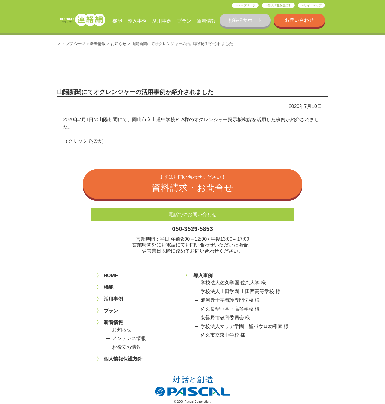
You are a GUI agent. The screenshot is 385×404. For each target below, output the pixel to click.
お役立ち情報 (126, 347)
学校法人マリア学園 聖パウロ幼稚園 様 (244, 326)
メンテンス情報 (129, 338)
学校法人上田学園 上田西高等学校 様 (240, 291)
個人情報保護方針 (280, 5)
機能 (117, 20)
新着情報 (206, 20)
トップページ (247, 5)
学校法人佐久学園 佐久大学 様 (233, 282)
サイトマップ (313, 5)
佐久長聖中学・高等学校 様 (230, 308)
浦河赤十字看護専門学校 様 (230, 300)
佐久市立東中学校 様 (223, 335)
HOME (111, 275)
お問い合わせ (299, 20)
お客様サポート (245, 20)
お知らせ (118, 43)
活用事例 (161, 20)
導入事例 (137, 20)
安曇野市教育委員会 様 (225, 317)
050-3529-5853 (192, 228)
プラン (184, 20)
